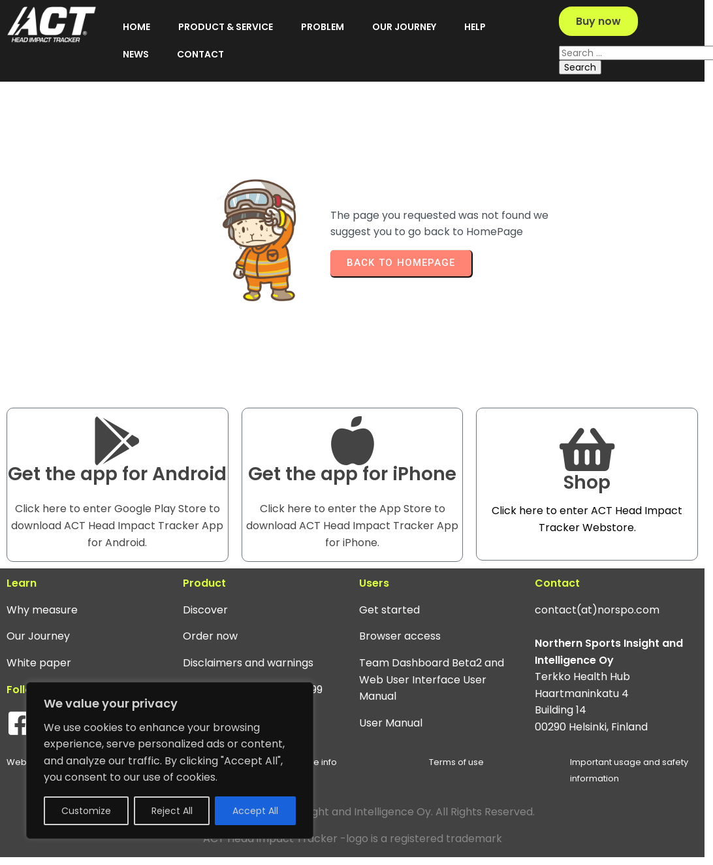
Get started (375, 628)
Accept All (255, 810)
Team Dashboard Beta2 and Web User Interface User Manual (417, 698)
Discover (198, 628)
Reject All (172, 810)
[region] (169, 760)
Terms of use (439, 780)
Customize (86, 810)
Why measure (42, 628)
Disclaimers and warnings (241, 681)
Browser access (385, 654)
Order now (203, 654)
